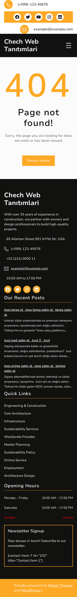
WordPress (30, 590)
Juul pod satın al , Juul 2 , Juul (27, 340)
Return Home (38, 160)
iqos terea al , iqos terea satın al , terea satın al (38, 312)
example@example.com (29, 268)
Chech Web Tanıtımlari (21, 45)
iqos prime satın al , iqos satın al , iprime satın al (34, 368)
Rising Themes (60, 585)
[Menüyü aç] (68, 45)
